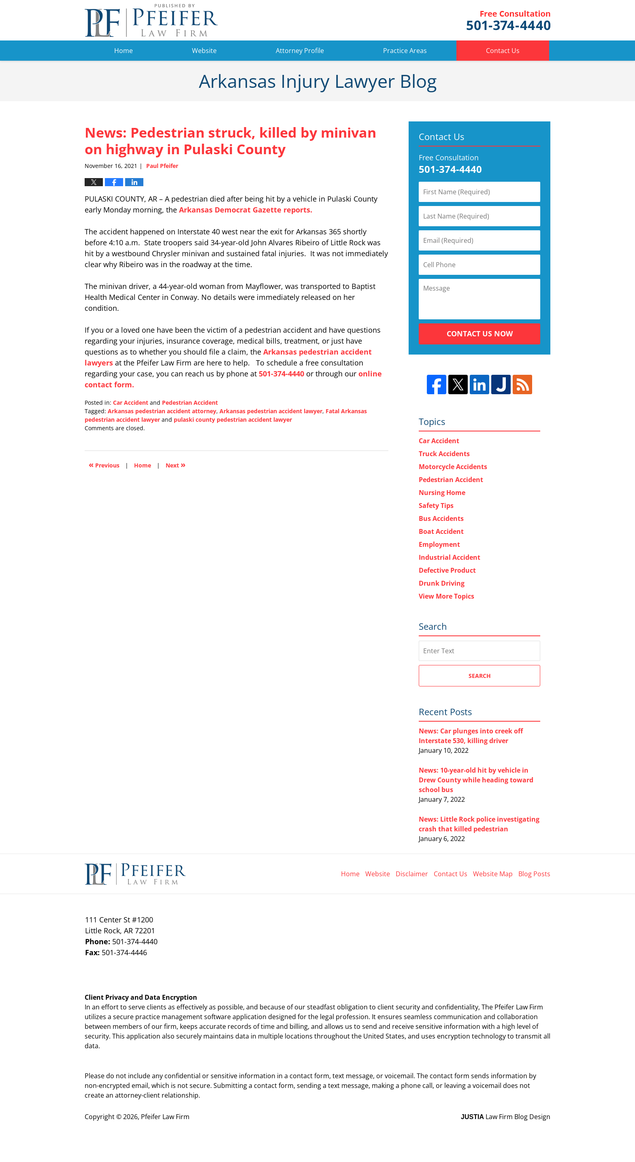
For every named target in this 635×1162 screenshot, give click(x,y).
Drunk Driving (442, 583)
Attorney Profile (300, 50)
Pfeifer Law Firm (508, 20)
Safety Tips (436, 505)
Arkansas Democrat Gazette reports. (245, 210)
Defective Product (447, 570)
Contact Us (503, 50)
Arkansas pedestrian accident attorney (162, 411)
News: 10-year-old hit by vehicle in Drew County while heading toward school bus (476, 780)
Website (204, 50)
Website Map (493, 873)
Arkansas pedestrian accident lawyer (270, 411)
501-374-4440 (281, 373)
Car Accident (130, 402)
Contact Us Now (480, 333)
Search (480, 676)
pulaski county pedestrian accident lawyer (233, 419)
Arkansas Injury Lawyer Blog (151, 20)
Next (175, 464)
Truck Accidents (444, 453)
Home (123, 50)
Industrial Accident (449, 557)
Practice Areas (405, 50)
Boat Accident (441, 531)
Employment (439, 544)
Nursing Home (442, 492)
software (217, 1016)
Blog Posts (534, 873)
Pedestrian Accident (190, 402)
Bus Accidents (441, 518)
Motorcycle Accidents (453, 466)
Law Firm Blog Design (505, 1116)
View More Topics (446, 596)
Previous (104, 464)
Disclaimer (412, 873)
